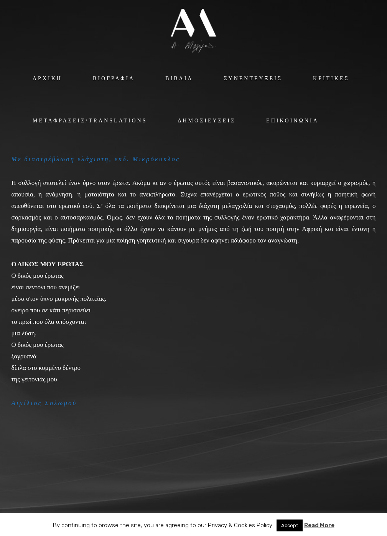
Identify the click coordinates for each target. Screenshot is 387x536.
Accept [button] (289, 525)
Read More (319, 525)
